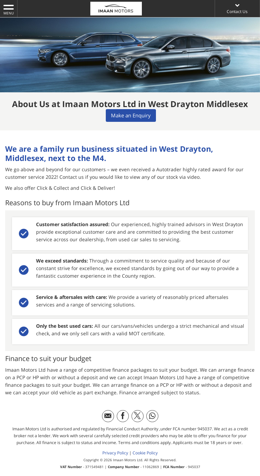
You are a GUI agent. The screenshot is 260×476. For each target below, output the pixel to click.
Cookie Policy (145, 452)
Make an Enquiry (131, 115)
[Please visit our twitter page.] (138, 415)
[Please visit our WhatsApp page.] (152, 415)
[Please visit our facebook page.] (123, 415)
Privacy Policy (115, 452)
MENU (8, 9)
